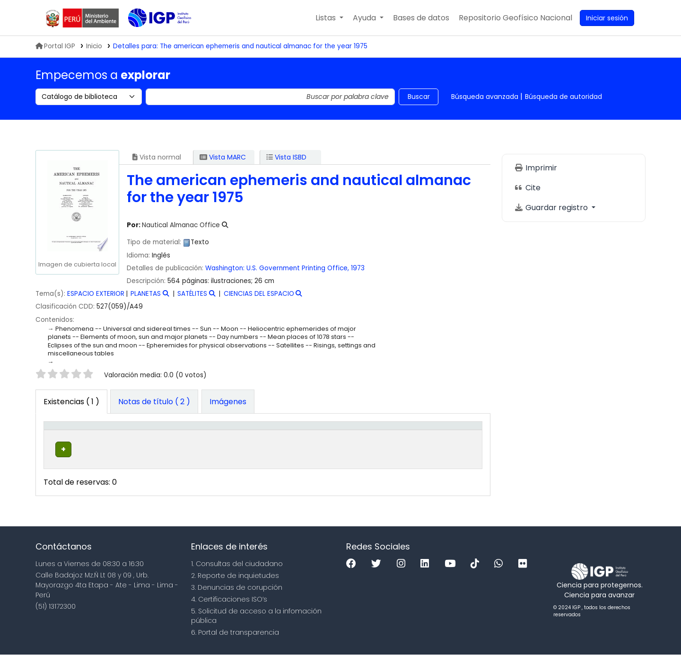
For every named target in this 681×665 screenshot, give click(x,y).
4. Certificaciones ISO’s (229, 609)
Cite (527, 187)
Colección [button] (196, 440)
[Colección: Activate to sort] (213, 436)
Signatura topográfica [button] (297, 440)
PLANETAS (146, 293)
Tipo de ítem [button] (61, 435)
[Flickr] (525, 574)
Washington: (224, 268)
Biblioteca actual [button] (123, 435)
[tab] (154, 402)
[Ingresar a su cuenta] (607, 18)
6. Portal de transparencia (235, 642)
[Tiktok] (477, 574)
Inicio (94, 46)
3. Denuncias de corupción (236, 598)
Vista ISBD (286, 157)
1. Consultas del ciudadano (237, 574)
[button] (329, 18)
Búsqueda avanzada (484, 96)
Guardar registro (552, 207)
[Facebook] (353, 574)
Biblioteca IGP (151, 36)
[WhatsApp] (500, 574)
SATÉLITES (192, 293)
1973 (358, 268)
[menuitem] (515, 18)
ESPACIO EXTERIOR (95, 293)
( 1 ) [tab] (71, 401)
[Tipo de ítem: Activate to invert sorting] (72, 436)
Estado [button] (383, 440)
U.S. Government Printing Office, (297, 268)
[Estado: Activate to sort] (388, 436)
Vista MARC (223, 157)
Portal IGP (55, 46)
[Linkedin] (427, 574)
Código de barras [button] (432, 435)
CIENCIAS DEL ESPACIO (259, 293)
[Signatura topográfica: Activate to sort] (310, 436)
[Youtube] (452, 574)
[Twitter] (378, 574)
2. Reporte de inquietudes (235, 586)
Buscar (419, 96)
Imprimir (535, 167)
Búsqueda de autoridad (563, 96)
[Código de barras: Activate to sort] (446, 436)
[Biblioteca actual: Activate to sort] (137, 436)
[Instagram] (403, 574)
